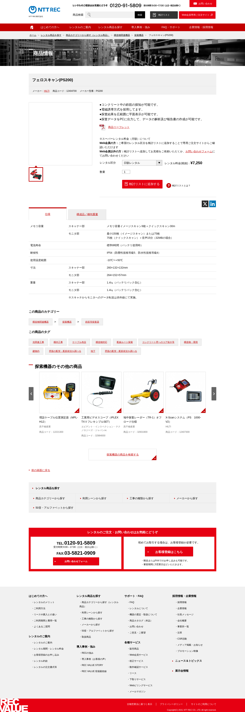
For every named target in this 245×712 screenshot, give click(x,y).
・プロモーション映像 (186, 651)
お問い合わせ (205, 3)
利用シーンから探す (94, 498)
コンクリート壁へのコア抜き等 (158, 342)
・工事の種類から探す (90, 618)
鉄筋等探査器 (92, 322)
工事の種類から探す (142, 498)
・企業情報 (181, 608)
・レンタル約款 (40, 661)
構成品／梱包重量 (87, 214)
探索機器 (139, 35)
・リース (131, 673)
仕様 (47, 214)
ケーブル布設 (79, 342)
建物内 (36, 351)
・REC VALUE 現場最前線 (93, 671)
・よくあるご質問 (41, 626)
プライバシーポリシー (171, 704)
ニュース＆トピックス (188, 660)
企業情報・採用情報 (201, 27)
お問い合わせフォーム (198, 151)
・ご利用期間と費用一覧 (44, 620)
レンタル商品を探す (110, 27)
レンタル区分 (108, 162)
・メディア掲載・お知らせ (189, 645)
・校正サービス (135, 661)
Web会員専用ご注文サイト (195, 15)
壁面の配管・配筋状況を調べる (65, 351)
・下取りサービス (136, 679)
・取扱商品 (85, 637)
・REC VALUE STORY (91, 665)
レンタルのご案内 (80, 27)
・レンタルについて (137, 608)
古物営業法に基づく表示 (139, 704)
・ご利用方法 (38, 608)
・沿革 (178, 632)
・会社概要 (181, 620)
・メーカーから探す (89, 624)
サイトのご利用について (203, 704)
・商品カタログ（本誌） (140, 620)
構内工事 (58, 342)
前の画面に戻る (40, 470)
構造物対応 (101, 342)
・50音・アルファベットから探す (96, 630)
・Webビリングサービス (140, 685)
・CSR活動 (181, 638)
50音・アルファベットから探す (55, 507)
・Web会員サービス (137, 655)
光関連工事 (38, 342)
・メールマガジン (136, 691)
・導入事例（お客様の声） (93, 659)
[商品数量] (126, 172)
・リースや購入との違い (44, 614)
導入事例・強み (140, 27)
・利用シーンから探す (90, 612)
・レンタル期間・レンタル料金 (48, 648)
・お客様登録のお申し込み (45, 655)
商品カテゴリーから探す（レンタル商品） (87, 35)
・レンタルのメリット (43, 602)
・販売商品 (133, 648)
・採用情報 (181, 602)
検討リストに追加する (144, 184)
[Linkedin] (212, 204)
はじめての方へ (50, 27)
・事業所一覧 (182, 626)
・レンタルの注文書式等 (44, 667)
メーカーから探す (187, 498)
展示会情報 (182, 670)
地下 (93, 351)
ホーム (32, 27)
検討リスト (164, 15)
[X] (205, 204)
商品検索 (78, 14)
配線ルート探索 (125, 342)
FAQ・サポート (171, 27)
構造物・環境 (191, 342)
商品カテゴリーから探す (50, 498)
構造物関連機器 (122, 35)
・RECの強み (86, 653)
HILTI (46, 91)
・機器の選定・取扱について (142, 614)
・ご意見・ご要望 (136, 632)
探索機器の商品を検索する (123, 454)
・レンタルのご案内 (42, 642)
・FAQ (130, 602)
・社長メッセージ (184, 614)
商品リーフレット (119, 127)
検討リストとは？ (181, 185)
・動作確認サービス (137, 667)
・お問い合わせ (135, 626)
